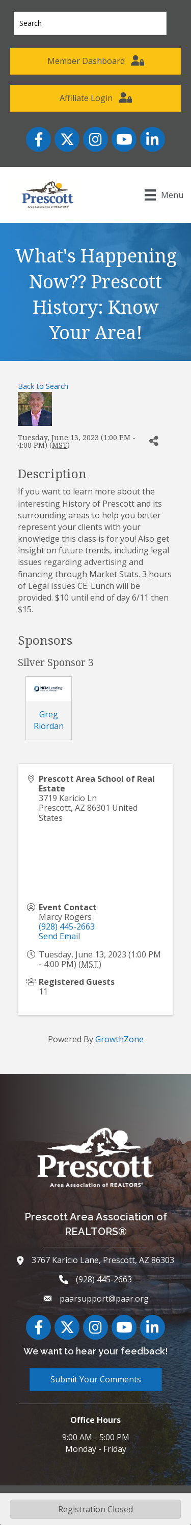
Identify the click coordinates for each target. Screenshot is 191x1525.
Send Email (59, 936)
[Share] (153, 441)
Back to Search (43, 386)
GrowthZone (119, 1039)
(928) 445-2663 (67, 926)
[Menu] (164, 195)
